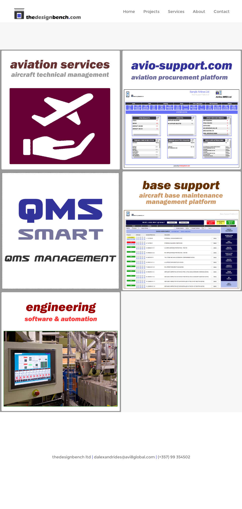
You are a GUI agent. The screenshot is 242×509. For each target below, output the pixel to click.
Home (129, 11)
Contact (222, 11)
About (199, 11)
